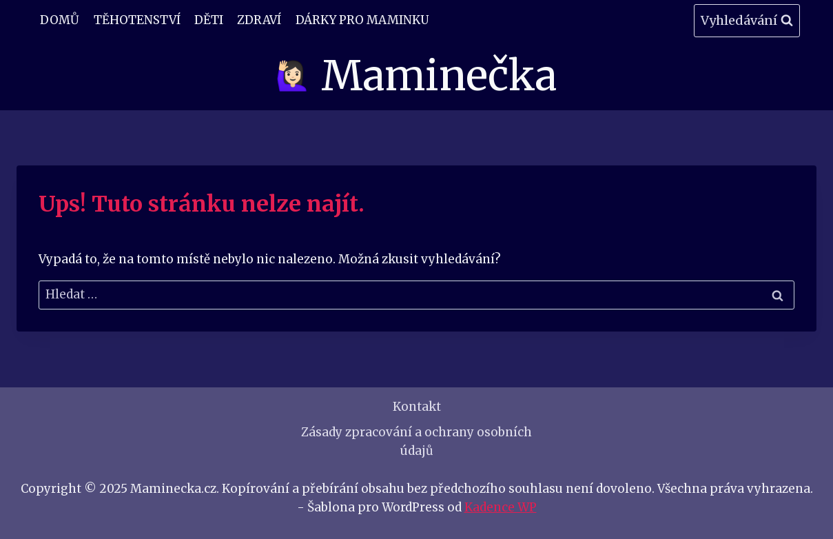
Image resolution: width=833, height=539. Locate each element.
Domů (59, 20)
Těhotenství (137, 20)
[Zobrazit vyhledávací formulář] (747, 21)
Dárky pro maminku (362, 20)
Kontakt (417, 406)
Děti (208, 20)
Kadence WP (500, 507)
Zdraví (259, 20)
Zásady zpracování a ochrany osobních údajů (416, 441)
